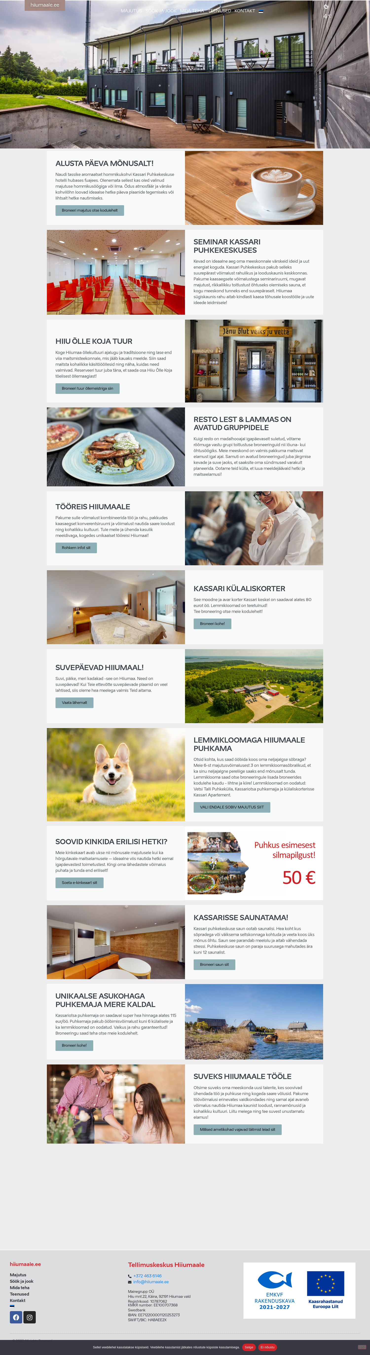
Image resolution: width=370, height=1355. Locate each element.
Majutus (131, 11)
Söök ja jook (161, 11)
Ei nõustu (268, 1347)
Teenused (219, 11)
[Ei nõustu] (362, 1347)
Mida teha (192, 11)
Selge (249, 1347)
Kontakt (245, 11)
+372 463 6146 (147, 1276)
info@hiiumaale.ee (151, 1282)
